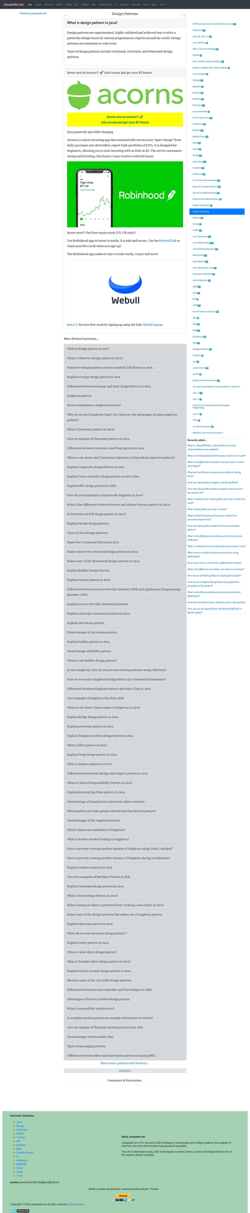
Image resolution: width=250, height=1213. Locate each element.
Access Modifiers (201, 111)
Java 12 (197, 399)
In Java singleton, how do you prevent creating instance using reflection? (116, 670)
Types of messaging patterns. (86, 1046)
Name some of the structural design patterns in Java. (103, 551)
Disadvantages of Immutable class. (90, 1037)
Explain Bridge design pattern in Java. (93, 717)
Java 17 (197, 414)
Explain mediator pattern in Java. (90, 867)
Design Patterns (201, 211)
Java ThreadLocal (202, 236)
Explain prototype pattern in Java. (90, 726)
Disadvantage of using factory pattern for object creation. (106, 801)
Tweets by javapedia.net (33, 13)
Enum (197, 143)
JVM (196, 362)
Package (198, 80)
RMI (195, 299)
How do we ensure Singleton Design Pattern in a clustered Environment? (116, 679)
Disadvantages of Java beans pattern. (92, 632)
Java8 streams (200, 368)
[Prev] (66, 14)
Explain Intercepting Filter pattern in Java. (96, 792)
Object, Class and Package (205, 49)
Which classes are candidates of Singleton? (96, 830)
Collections (199, 174)
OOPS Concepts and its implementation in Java (214, 24)
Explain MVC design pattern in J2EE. (92, 486)
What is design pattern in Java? (88, 349)
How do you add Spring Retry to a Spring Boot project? (214, 575)
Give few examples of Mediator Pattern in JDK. (99, 877)
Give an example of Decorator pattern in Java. (98, 439)
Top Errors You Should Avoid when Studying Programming (211, 406)
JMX (196, 318)
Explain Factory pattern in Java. (89, 580)
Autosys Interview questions (206, 380)
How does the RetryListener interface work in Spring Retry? (217, 602)
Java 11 (197, 393)
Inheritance (199, 30)
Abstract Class (200, 137)
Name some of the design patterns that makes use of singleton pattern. (115, 914)
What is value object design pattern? (92, 952)
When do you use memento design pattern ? (97, 933)
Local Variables (200, 74)
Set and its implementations (206, 193)
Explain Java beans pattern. (86, 623)
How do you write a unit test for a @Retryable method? (214, 563)
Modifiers (198, 99)
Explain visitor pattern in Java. (88, 943)
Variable (197, 55)
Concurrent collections (204, 274)
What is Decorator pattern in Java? (91, 429)
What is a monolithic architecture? (91, 1008)
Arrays (197, 149)
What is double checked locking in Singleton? (98, 839)
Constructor (199, 124)
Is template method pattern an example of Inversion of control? (110, 1018)
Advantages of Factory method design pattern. (98, 999)
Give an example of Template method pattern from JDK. (105, 1027)
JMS (196, 324)
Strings (197, 155)
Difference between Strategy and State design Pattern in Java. (109, 386)
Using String (199, 162)
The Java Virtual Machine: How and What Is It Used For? (216, 387)
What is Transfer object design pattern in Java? (99, 961)
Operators (198, 86)
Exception (198, 168)
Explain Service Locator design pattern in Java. (99, 971)
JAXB (197, 305)
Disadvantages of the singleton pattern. (94, 820)
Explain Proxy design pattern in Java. (92, 754)
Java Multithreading (203, 243)
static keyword (200, 261)
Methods (198, 93)
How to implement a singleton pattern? (94, 405)
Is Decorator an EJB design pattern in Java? (96, 514)
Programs (198, 355)
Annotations (199, 337)
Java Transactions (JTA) (205, 268)
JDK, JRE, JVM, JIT (202, 36)
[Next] (183, 14)
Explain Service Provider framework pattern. (98, 604)
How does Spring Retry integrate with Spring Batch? (213, 482)
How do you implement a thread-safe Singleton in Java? (105, 495)
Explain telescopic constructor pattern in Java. (99, 613)
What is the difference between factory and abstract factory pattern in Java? (119, 504)
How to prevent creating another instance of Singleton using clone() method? (120, 848)
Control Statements (202, 118)
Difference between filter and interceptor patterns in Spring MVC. (112, 1055)
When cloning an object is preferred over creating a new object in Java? (115, 905)
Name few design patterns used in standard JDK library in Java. (110, 367)
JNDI (196, 293)
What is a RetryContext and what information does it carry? (217, 546)
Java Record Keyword (203, 426)
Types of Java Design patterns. (87, 533)
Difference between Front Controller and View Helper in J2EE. (110, 990)
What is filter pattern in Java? (87, 745)
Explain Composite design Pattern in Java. (96, 467)
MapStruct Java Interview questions (208, 433)
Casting (197, 224)
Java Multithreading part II (205, 249)
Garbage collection (202, 349)
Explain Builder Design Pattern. (88, 570)
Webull (72, 324)
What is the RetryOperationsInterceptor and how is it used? (216, 455)
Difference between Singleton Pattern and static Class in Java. (109, 689)
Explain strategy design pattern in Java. (94, 377)
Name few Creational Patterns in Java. (93, 542)
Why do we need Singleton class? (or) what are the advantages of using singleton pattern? (122, 417)
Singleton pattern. (79, 396)
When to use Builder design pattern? (92, 660)
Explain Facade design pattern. (88, 523)
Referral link (167, 240)
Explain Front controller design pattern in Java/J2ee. (103, 476)
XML (196, 343)
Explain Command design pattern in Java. (95, 886)
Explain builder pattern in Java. (88, 642)
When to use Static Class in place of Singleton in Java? (104, 707)
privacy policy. (77, 1204)
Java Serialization (202, 280)
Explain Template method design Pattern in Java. (100, 736)
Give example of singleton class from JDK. (95, 698)
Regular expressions (202, 205)
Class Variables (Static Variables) (208, 61)
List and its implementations (206, 180)
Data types (199, 105)
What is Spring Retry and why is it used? (207, 509)
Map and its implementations (207, 187)
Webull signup (152, 324)
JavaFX (197, 374)
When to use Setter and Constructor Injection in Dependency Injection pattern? (121, 457)
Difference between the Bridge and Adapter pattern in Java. (107, 773)
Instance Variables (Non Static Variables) (211, 68)
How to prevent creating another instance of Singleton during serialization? (118, 858)
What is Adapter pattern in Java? (89, 764)
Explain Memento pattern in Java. (90, 924)
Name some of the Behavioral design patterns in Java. (103, 561)
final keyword (200, 255)
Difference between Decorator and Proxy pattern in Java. (106, 448)
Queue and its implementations (207, 199)
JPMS (196, 420)
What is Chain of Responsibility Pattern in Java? (100, 783)
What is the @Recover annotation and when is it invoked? (216, 569)
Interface (198, 130)
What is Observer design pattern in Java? (95, 358)
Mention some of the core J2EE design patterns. (99, 980)
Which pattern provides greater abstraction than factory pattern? (111, 811)
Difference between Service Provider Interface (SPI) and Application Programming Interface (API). (123, 592)
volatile (197, 230)
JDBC (197, 287)
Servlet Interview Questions (206, 312)
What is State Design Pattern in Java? (92, 896)
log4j (196, 330)
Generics (125, 1071)
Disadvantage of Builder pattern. (89, 651)
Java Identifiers (200, 43)
